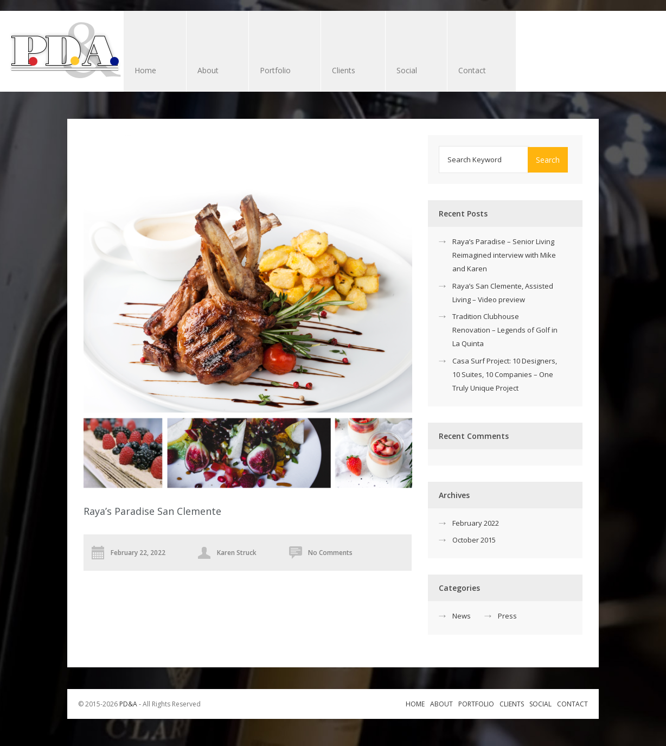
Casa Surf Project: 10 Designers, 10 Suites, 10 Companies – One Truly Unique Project (504, 374)
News (461, 616)
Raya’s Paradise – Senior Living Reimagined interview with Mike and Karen (504, 255)
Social (406, 70)
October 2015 (474, 540)
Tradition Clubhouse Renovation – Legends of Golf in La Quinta (505, 329)
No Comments (330, 552)
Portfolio (275, 70)
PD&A (128, 704)
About (208, 70)
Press (507, 616)
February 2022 (475, 523)
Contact (472, 70)
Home (145, 70)
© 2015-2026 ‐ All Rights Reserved (140, 704)
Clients (347, 71)
